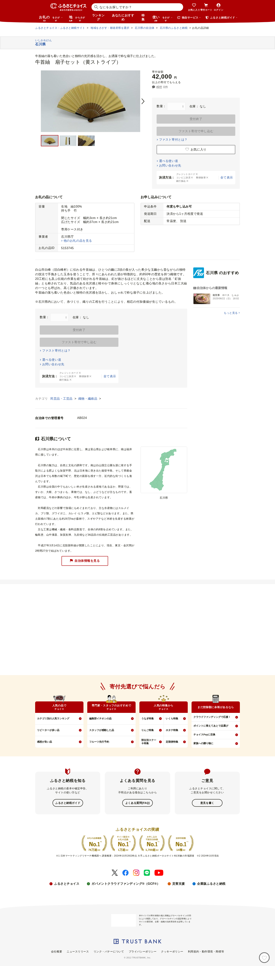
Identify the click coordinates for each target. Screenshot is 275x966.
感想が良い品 (44, 741)
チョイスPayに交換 (204, 734)
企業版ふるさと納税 (211, 883)
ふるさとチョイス (66, 883)
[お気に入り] (264, 957)
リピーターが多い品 (48, 730)
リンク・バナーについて (109, 951)
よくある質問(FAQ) (137, 802)
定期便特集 (172, 741)
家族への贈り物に (203, 743)
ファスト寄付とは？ (173, 139)
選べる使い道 (168, 161)
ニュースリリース (78, 951)
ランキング (98, 17)
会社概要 (56, 951)
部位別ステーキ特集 (148, 742)
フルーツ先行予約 (99, 741)
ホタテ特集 (172, 730)
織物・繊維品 (88, 398)
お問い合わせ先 (170, 165)
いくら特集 (172, 718)
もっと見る (231, 312)
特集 (143, 17)
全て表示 (226, 177)
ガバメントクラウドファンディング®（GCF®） (125, 883)
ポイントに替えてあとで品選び (210, 725)
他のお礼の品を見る (78, 240)
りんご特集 (147, 730)
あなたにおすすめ (123, 17)
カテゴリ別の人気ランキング (53, 718)
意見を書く (207, 802)
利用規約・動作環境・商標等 (206, 951)
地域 (77, 18)
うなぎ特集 (147, 718)
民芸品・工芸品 (62, 398)
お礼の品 (51, 18)
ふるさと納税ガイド (67, 802)
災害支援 (178, 883)
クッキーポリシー (172, 951)
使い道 (162, 18)
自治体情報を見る (85, 561)
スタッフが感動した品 (101, 730)
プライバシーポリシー (143, 951)
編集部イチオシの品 (100, 718)
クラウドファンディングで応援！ (212, 717)
